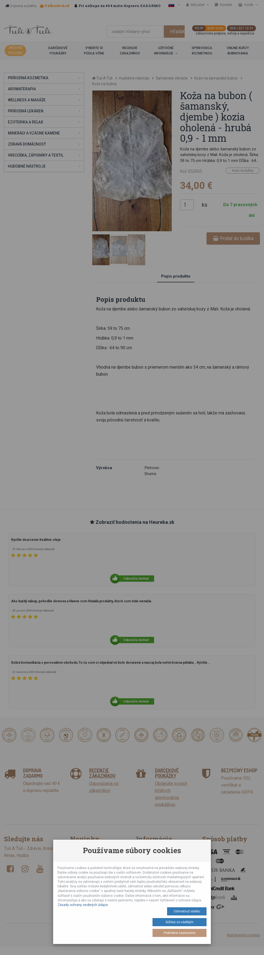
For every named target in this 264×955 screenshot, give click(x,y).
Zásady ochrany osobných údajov (82, 905)
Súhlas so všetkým (179, 922)
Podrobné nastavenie (179, 933)
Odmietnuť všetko (187, 911)
